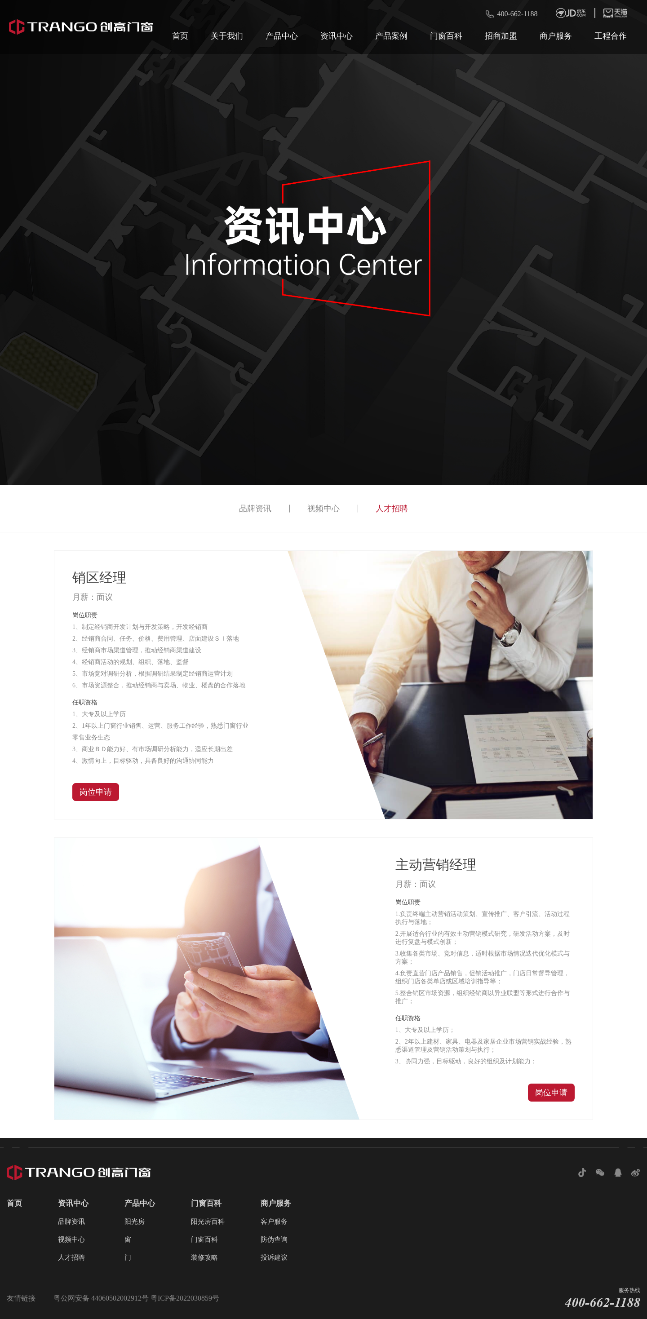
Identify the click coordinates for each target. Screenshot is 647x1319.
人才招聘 (392, 508)
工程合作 (610, 35)
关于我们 (227, 35)
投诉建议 (274, 1257)
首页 (180, 35)
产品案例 (391, 35)
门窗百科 (446, 35)
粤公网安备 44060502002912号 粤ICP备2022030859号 (136, 1298)
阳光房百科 (208, 1221)
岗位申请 (96, 792)
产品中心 (282, 35)
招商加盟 (501, 35)
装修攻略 (204, 1257)
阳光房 (134, 1221)
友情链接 (21, 1298)
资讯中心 (336, 35)
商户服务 (556, 35)
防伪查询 (274, 1239)
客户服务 (274, 1221)
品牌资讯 (255, 508)
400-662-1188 (517, 14)
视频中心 (323, 508)
